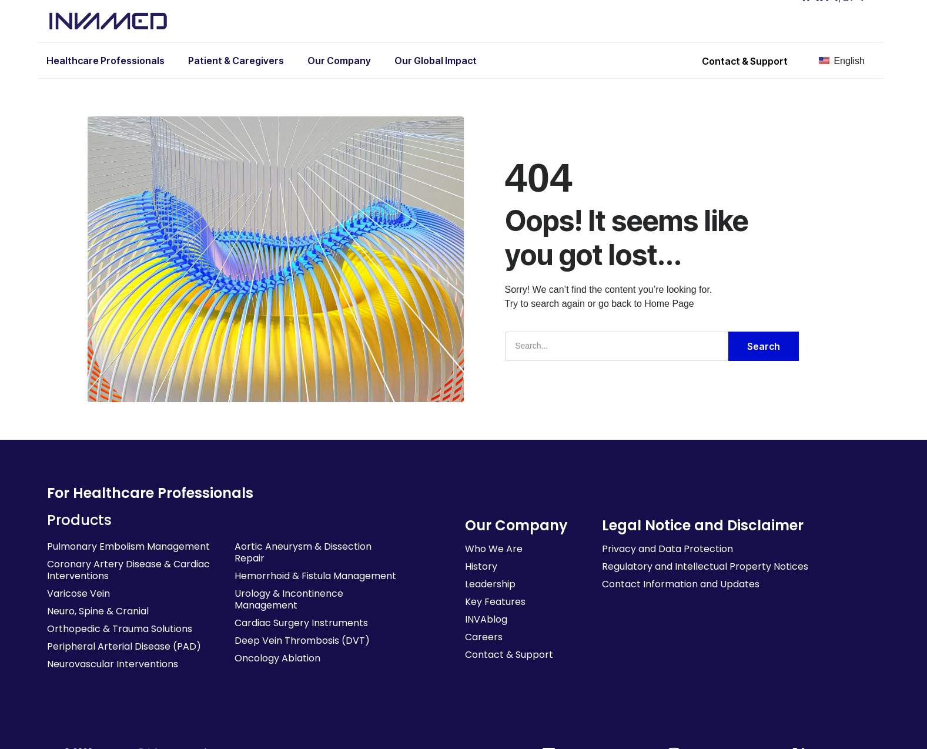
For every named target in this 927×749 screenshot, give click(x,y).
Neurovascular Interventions (112, 663)
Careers (484, 636)
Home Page (669, 303)
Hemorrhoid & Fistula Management (315, 575)
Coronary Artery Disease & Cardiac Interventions (128, 569)
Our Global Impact (435, 60)
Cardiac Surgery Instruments (301, 622)
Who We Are (494, 548)
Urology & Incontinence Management (289, 598)
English (842, 61)
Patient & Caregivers (236, 60)
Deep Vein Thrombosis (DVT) (302, 640)
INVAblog (486, 619)
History (481, 566)
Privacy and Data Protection (667, 548)
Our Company (339, 60)
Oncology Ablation (277, 657)
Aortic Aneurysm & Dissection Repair (303, 551)
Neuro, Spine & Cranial (98, 610)
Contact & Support (509, 654)
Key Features (495, 601)
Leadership (490, 583)
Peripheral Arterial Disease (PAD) (124, 646)
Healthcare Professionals (105, 60)
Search (763, 346)
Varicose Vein (78, 593)
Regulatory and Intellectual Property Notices (705, 566)
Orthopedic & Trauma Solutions (119, 628)
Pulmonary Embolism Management (128, 546)
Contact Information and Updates (680, 583)
